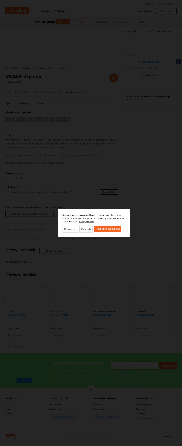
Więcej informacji (86, 222)
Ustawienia (86, 229)
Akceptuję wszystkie (108, 228)
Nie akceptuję (70, 229)
